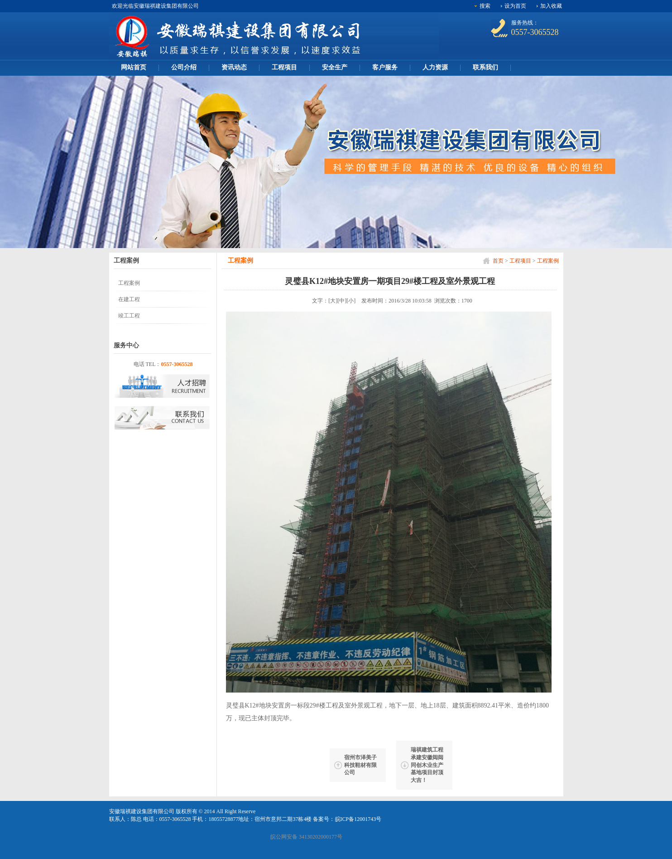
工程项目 (284, 67)
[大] (332, 301)
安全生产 (334, 67)
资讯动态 (234, 67)
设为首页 (515, 6)
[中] (341, 301)
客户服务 (385, 67)
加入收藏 (551, 6)
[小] (350, 301)
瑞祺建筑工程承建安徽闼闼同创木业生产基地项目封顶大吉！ (427, 765)
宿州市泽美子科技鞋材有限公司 (360, 765)
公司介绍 (184, 67)
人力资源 (435, 67)
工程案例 (548, 261)
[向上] (651, 844)
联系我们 (485, 67)
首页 (498, 261)
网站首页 (133, 67)
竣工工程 (129, 315)
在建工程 (129, 299)
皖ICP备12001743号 (358, 819)
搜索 (485, 6)
